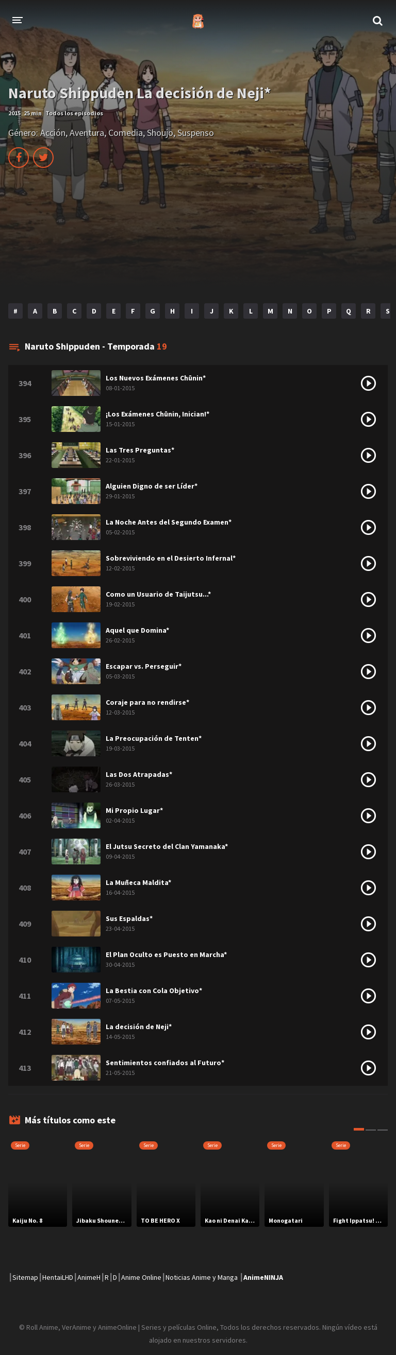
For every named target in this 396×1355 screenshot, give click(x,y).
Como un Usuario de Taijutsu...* (158, 594)
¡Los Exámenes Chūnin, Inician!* (157, 414)
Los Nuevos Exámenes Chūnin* (156, 378)
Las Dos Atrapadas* (139, 774)
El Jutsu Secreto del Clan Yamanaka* (167, 846)
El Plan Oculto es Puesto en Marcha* (166, 954)
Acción (52, 132)
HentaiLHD (57, 1277)
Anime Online (141, 1277)
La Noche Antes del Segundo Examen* (169, 522)
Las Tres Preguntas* (140, 450)
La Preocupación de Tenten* (154, 738)
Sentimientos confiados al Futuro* (165, 1062)
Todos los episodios (74, 113)
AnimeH (89, 1277)
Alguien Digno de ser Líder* (151, 486)
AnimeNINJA (263, 1277)
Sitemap (25, 1277)
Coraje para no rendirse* (147, 702)
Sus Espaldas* (129, 918)
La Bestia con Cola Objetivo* (154, 990)
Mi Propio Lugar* (134, 810)
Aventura (87, 132)
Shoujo (160, 132)
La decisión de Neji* (139, 1026)
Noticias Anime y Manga (202, 1277)
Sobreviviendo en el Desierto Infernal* (171, 558)
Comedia (125, 132)
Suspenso (195, 132)
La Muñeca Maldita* (138, 882)
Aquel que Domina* (137, 630)
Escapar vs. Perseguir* (144, 666)
